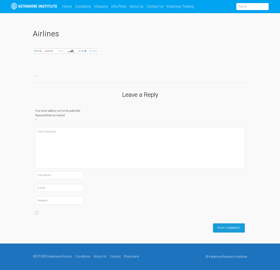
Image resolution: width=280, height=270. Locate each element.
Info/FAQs (118, 6)
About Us (136, 6)
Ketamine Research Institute (228, 256)
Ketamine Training (180, 6)
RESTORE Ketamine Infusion (52, 256)
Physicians (131, 256)
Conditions (83, 6)
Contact (115, 256)
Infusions (101, 6)
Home (67, 6)
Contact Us (155, 6)
